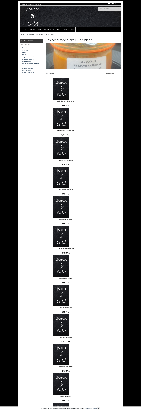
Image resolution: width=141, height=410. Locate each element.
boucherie (24, 47)
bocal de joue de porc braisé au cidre (57, 101)
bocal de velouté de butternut (110, 278)
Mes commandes (84, 395)
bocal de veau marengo (83, 189)
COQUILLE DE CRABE (83, 337)
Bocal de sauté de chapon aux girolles (83, 307)
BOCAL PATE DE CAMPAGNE (109, 307)
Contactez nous (68, 29)
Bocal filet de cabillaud (109, 248)
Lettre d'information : (102, 393)
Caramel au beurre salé (57, 278)
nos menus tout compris (28, 72)
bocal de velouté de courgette (83, 278)
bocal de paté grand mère (110, 160)
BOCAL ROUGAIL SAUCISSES (109, 219)
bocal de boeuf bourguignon (83, 130)
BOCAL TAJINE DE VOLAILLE (109, 366)
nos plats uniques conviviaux (29, 56)
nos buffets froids (26, 61)
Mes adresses (83, 398)
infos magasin (35, 29)
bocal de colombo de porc (84, 160)
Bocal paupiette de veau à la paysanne (83, 366)
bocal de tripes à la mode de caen (109, 130)
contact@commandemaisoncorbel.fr (32, 401)
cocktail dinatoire (26, 70)
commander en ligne (51, 29)
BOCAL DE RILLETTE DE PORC (57, 366)
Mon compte (83, 393)
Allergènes (65, 400)
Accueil (25, 29)
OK (115, 396)
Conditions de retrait (68, 398)
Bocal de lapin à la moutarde (57, 248)
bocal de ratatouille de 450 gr (57, 130)
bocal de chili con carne (109, 189)
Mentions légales (67, 403)
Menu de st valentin (26, 74)
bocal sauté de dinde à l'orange (57, 189)
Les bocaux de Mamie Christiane (47, 34)
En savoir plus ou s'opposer (91, 408)
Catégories (28, 41)
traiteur (24, 52)
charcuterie (25, 50)
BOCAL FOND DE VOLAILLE (57, 337)
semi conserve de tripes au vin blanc (83, 101)
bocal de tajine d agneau (83, 219)
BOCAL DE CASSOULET (57, 307)
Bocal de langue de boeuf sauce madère (83, 248)
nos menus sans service (27, 65)
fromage (24, 54)
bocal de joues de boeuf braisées (57, 219)
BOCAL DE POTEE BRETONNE (109, 337)
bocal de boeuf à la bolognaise (110, 101)
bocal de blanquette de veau (57, 160)
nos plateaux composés (28, 59)
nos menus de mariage (27, 68)
